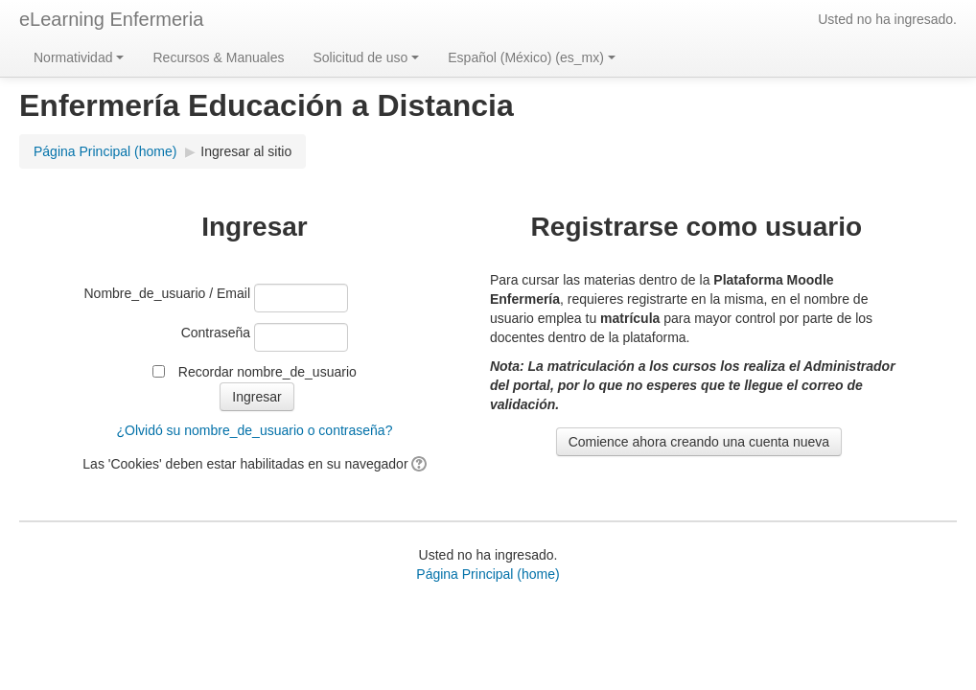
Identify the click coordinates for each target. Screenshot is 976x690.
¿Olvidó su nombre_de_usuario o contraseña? (254, 430)
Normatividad (79, 57)
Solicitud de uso (366, 57)
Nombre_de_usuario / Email (167, 293)
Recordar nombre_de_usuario (267, 372)
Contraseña (215, 332)
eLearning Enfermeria (111, 19)
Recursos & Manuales (218, 57)
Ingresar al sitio (245, 151)
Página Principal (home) (487, 574)
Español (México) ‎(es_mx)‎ (532, 57)
